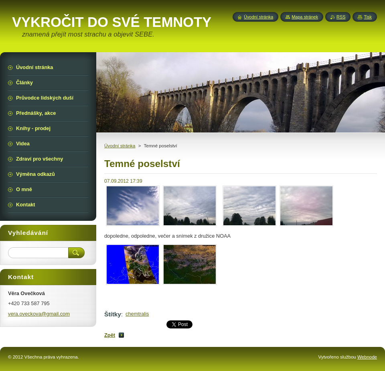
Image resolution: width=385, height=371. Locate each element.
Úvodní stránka (119, 145)
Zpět (109, 335)
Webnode (367, 357)
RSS (340, 16)
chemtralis (137, 314)
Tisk (368, 16)
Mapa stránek (305, 16)
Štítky (112, 314)
